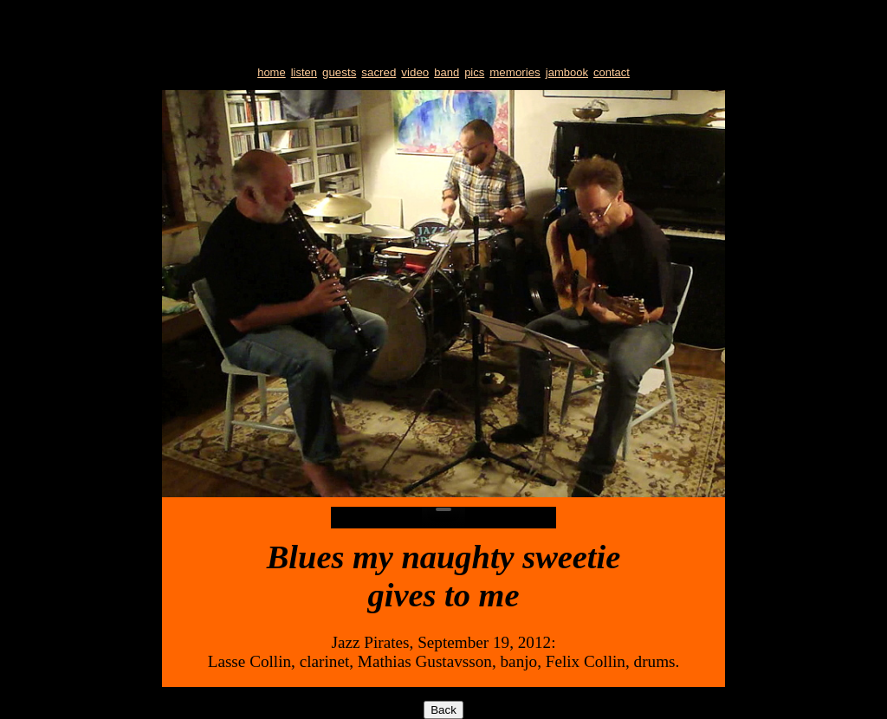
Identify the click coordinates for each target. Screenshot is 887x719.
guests (339, 72)
